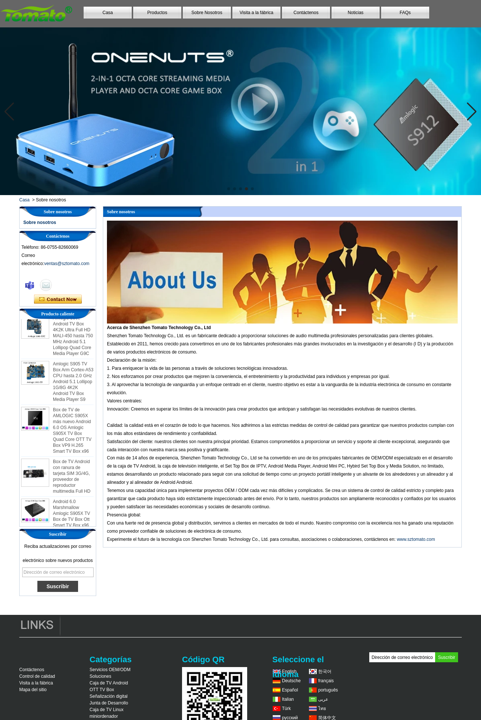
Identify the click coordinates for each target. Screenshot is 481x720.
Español (290, 690)
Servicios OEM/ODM (110, 669)
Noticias (356, 12)
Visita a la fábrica (256, 12)
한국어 (325, 671)
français (326, 680)
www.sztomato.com (416, 539)
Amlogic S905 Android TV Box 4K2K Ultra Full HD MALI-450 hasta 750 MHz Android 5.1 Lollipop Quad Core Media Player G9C (73, 337)
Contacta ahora (58, 299)
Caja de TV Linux (107, 709)
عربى (323, 699)
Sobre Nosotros (206, 12)
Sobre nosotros (39, 222)
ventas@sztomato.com (66, 263)
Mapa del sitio (33, 689)
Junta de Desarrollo (109, 703)
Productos (157, 12)
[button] (228, 188)
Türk (286, 708)
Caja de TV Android (109, 683)
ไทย (322, 708)
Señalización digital (109, 696)
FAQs (405, 12)
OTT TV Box (102, 689)
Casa (107, 12)
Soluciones (100, 676)
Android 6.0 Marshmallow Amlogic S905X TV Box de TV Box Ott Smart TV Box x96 (71, 514)
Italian (288, 699)
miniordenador (104, 716)
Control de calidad (37, 676)
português (328, 690)
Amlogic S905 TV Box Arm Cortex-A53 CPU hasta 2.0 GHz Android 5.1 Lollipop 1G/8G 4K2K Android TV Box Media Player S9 (73, 382)
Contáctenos (305, 12)
